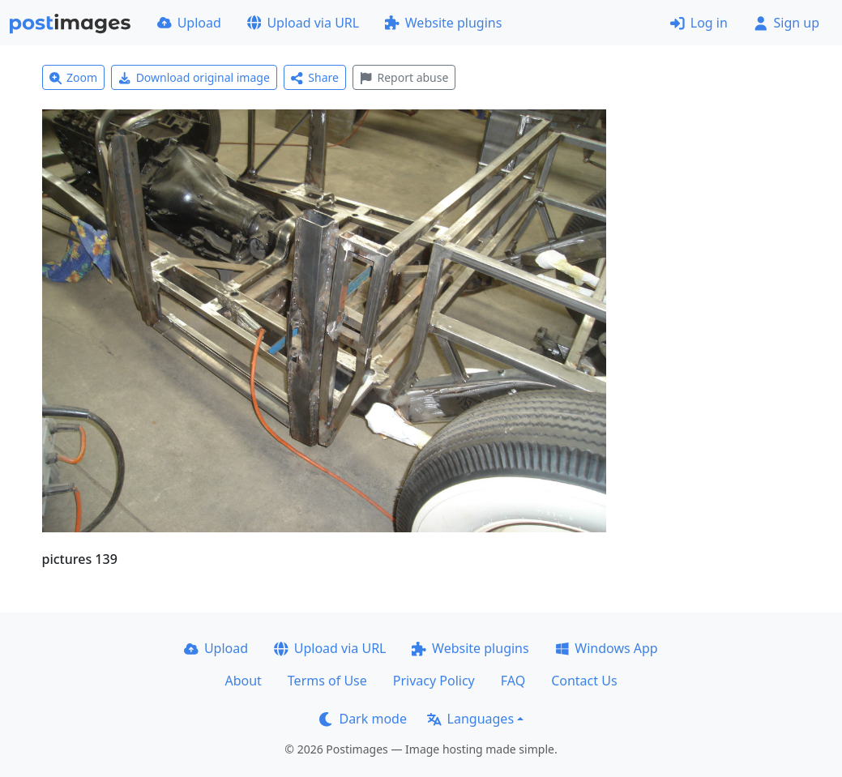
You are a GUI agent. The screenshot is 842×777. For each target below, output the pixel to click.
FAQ (513, 680)
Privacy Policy (434, 680)
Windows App (606, 648)
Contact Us (584, 680)
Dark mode (363, 719)
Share (315, 77)
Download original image (194, 77)
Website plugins (443, 23)
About (242, 680)
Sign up (786, 23)
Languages (470, 719)
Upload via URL (303, 23)
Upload (189, 23)
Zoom (73, 77)
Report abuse (404, 77)
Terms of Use (327, 680)
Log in (699, 23)
